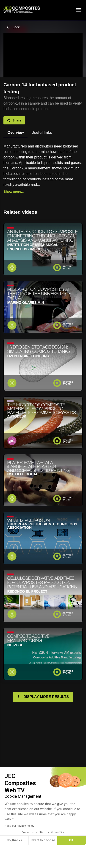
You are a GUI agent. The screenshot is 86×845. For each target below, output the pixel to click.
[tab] (15, 132)
